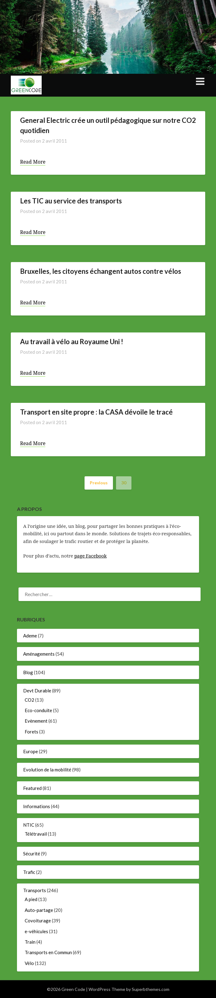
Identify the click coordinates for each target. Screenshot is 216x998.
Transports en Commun (48, 952)
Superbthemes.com (150, 989)
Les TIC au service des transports (71, 201)
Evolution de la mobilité (47, 769)
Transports (34, 890)
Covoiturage (38, 920)
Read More (32, 162)
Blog (28, 672)
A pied (31, 899)
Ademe (30, 635)
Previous (99, 482)
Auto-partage (39, 910)
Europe (30, 751)
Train (30, 942)
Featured (32, 788)
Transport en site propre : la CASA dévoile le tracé (96, 412)
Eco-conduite (38, 710)
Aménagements (39, 654)
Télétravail (36, 834)
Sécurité (31, 853)
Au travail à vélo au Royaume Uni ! (71, 341)
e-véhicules (36, 931)
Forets (31, 731)
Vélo (29, 963)
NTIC (28, 825)
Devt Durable (37, 690)
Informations (36, 806)
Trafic (29, 872)
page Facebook (90, 556)
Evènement (36, 721)
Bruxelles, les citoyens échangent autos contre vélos (100, 271)
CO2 (29, 700)
